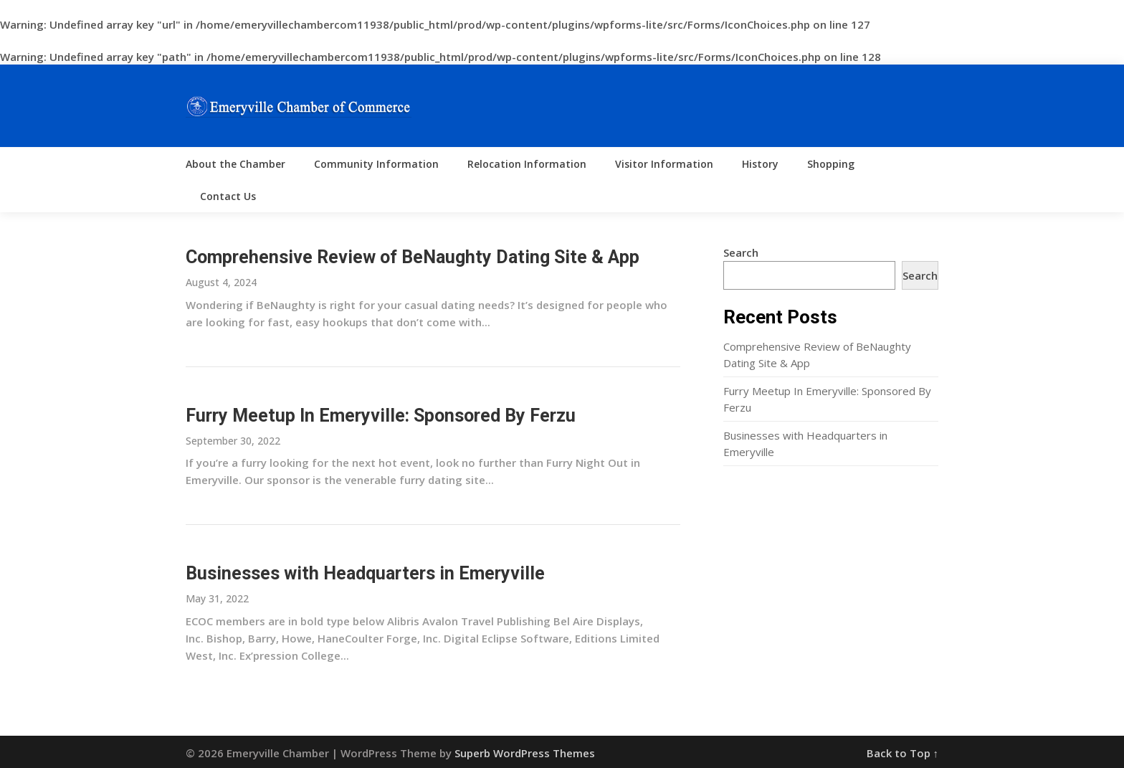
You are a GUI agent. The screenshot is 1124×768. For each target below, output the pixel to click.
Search (740, 252)
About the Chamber (235, 164)
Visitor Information (664, 164)
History (760, 164)
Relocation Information (526, 164)
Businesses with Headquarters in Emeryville (365, 573)
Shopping (830, 164)
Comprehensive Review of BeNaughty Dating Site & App (412, 257)
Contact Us (228, 196)
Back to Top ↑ (903, 753)
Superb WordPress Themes (524, 753)
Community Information (376, 164)
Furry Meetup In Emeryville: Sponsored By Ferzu (381, 415)
